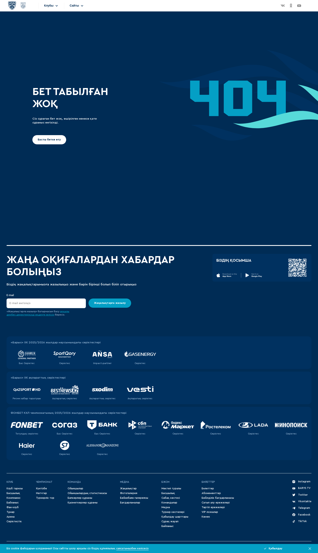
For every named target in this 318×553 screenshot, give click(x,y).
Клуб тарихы (15, 488)
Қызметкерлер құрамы (83, 502)
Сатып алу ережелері (216, 502)
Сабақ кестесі (170, 498)
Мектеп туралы (171, 488)
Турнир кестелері (172, 512)
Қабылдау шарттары (174, 517)
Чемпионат (44, 482)
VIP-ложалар (210, 512)
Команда (74, 482)
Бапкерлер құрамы (80, 498)
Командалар (169, 502)
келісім (50, 315)
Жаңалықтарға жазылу (110, 303)
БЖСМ (165, 482)
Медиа (165, 507)
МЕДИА (124, 482)
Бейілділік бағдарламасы (218, 498)
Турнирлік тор (45, 498)
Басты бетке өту (49, 139)
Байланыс (13, 502)
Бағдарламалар (130, 502)
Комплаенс (13, 498)
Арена (11, 517)
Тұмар (11, 512)
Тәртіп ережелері (213, 507)
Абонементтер (211, 493)
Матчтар (41, 493)
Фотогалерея (128, 493)
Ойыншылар (75, 488)
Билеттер (208, 482)
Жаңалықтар (128, 488)
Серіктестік (14, 521)
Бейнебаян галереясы (134, 498)
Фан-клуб (13, 507)
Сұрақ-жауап (169, 521)
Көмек (206, 517)
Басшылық (13, 493)
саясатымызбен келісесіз (132, 548)
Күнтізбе (41, 488)
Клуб (10, 482)
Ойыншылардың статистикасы (87, 493)
